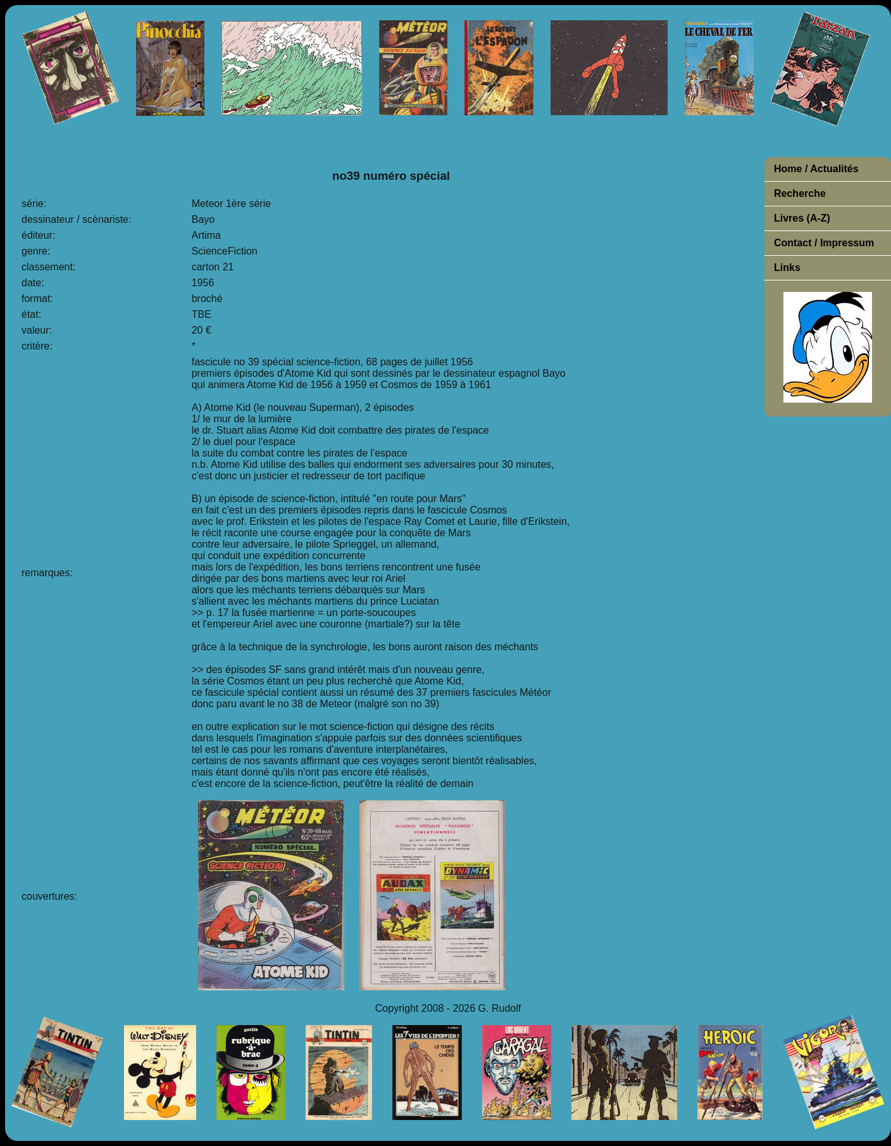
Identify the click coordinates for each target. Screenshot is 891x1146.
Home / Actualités (816, 168)
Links (787, 267)
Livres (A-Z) (802, 218)
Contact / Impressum (824, 242)
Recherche (800, 193)
